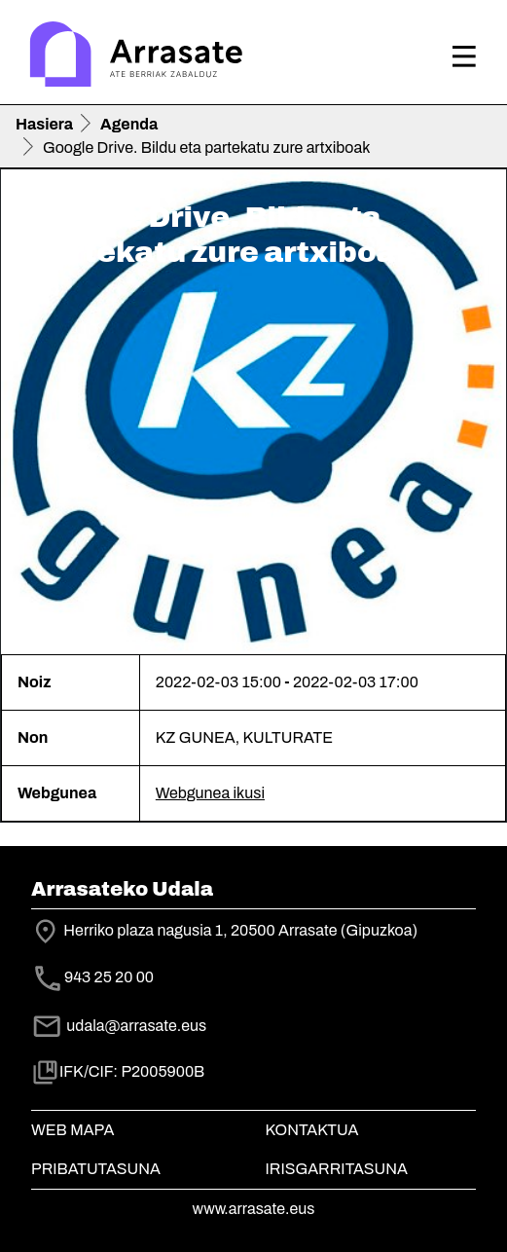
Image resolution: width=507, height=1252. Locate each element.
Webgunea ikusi (210, 793)
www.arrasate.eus (254, 1208)
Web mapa (72, 1130)
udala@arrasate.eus (118, 1025)
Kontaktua (312, 1130)
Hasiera (44, 124)
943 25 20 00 (109, 978)
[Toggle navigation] (464, 56)
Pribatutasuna (96, 1168)
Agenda (129, 124)
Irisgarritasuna (337, 1168)
